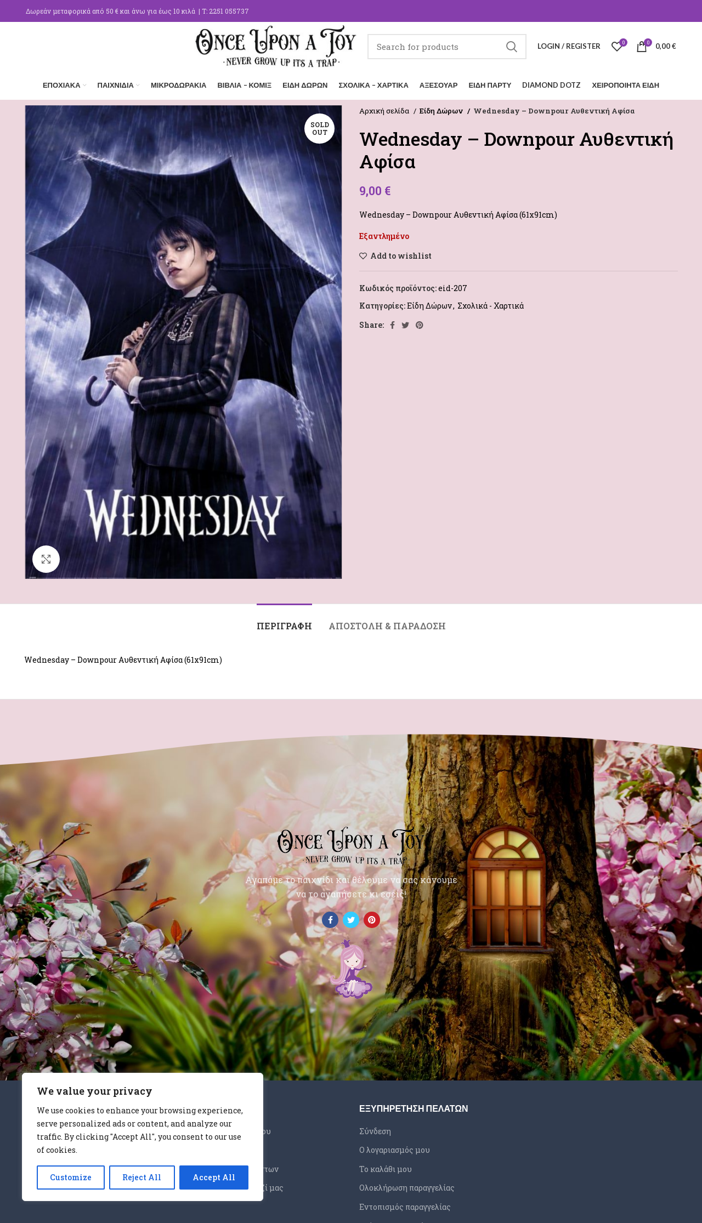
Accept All (214, 1177)
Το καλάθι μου (385, 1169)
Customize (71, 1177)
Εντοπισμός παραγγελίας (405, 1207)
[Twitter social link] (405, 325)
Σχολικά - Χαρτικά (490, 305)
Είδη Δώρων (442, 111)
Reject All (141, 1177)
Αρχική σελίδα (385, 111)
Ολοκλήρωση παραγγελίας (407, 1188)
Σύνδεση (375, 1131)
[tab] (284, 620)
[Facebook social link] (392, 325)
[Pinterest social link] (419, 325)
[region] (142, 1137)
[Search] (446, 46)
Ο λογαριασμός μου (394, 1150)
